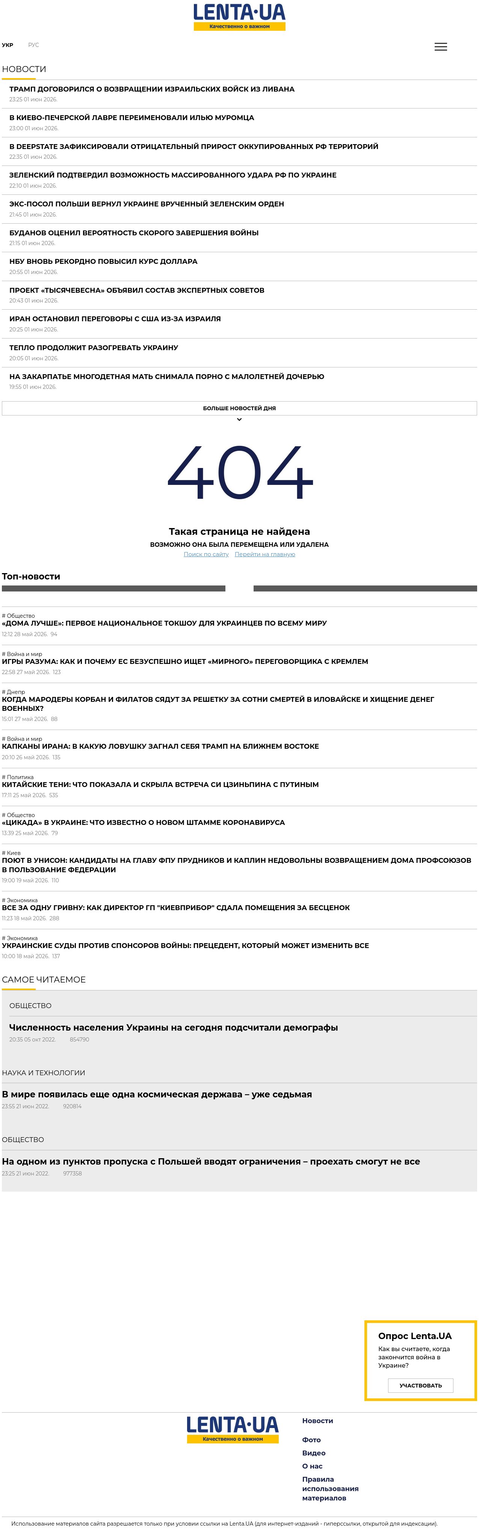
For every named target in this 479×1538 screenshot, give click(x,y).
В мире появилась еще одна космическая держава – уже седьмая (157, 1094)
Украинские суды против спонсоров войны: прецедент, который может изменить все (185, 946)
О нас (312, 1466)
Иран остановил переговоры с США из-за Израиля (115, 319)
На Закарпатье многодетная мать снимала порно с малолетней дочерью (166, 377)
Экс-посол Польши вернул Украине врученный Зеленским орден (146, 204)
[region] (420, 1252)
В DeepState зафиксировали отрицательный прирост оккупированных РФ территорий (194, 147)
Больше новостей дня (239, 408)
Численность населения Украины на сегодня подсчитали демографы (173, 1027)
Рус (33, 45)
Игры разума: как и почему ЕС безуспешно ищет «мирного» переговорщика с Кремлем (185, 662)
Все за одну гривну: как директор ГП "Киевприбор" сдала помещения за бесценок (176, 908)
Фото (311, 1440)
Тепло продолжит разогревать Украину (93, 348)
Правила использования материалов (330, 1488)
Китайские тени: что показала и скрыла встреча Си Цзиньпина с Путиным (160, 785)
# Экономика (20, 900)
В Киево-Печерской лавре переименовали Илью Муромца (131, 118)
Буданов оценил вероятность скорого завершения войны (134, 233)
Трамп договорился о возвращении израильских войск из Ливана (152, 89)
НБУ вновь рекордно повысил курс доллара (103, 261)
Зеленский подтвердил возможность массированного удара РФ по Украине (173, 175)
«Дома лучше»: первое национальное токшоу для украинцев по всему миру (164, 623)
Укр (7, 45)
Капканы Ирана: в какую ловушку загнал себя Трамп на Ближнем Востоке (160, 746)
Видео (314, 1453)
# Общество (18, 615)
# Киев (11, 853)
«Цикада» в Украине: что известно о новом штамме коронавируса (143, 823)
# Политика (18, 777)
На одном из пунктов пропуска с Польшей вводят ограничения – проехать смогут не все (211, 1161)
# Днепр (13, 692)
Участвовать (421, 1385)
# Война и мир (22, 654)
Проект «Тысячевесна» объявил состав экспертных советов (136, 290)
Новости (317, 1421)
